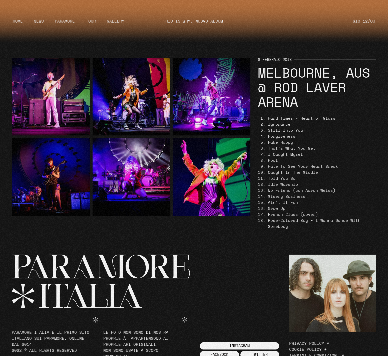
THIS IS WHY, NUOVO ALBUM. (194, 21)
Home (18, 21)
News (39, 21)
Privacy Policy (306, 343)
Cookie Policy (305, 349)
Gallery (115, 21)
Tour (91, 21)
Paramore (65, 21)
